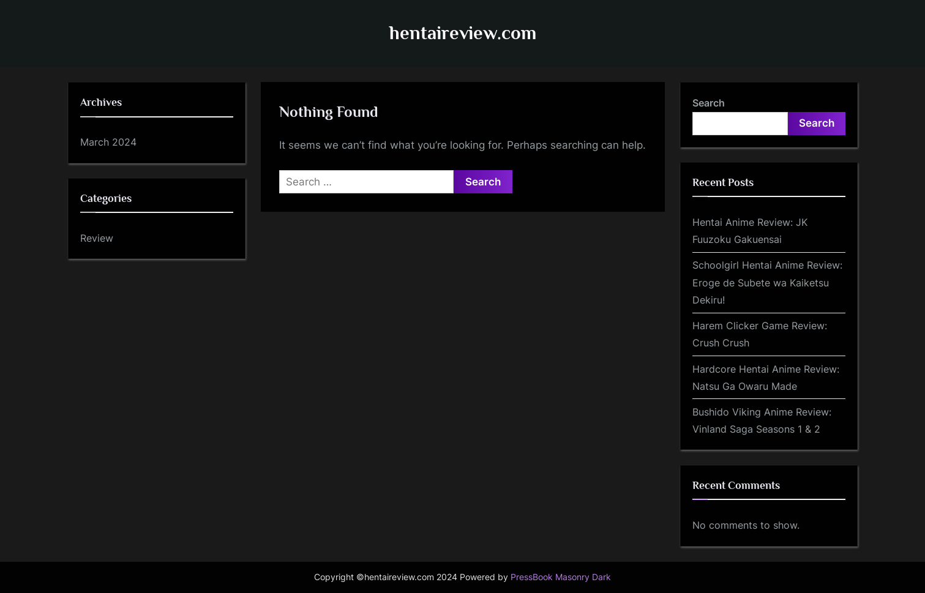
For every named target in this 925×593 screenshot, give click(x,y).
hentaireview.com (462, 32)
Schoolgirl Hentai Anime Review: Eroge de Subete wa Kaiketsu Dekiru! (767, 282)
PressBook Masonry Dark (561, 577)
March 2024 (108, 142)
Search (708, 103)
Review (96, 238)
